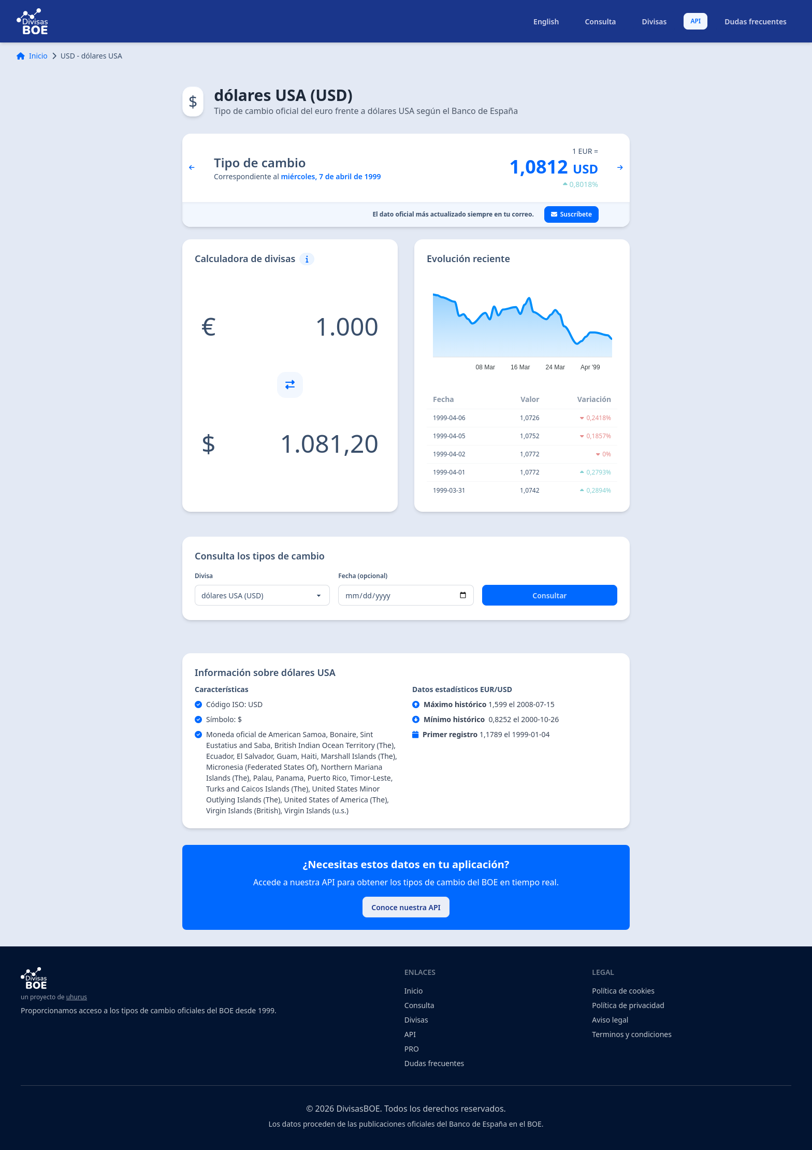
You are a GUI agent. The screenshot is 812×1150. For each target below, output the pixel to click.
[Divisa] (262, 595)
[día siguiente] (620, 168)
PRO (411, 1049)
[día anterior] (191, 168)
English (546, 21)
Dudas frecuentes (755, 21)
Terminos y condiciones (632, 1034)
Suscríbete (571, 214)
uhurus (76, 997)
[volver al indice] (32, 21)
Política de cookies (623, 991)
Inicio (32, 56)
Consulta (600, 21)
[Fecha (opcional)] (405, 595)
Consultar (549, 595)
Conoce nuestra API (405, 907)
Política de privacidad (628, 1005)
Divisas (654, 21)
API (695, 21)
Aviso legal (610, 1020)
